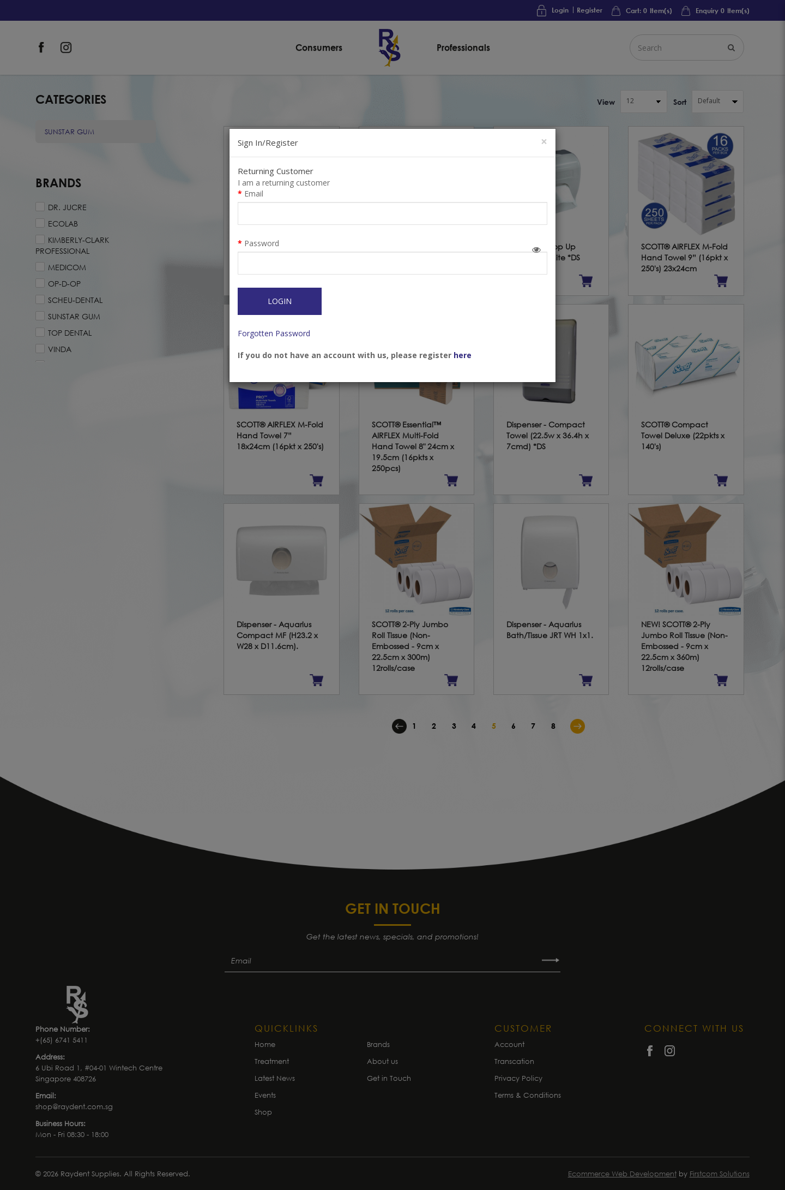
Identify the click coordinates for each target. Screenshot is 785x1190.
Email (253, 193)
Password (261, 243)
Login (280, 301)
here (463, 355)
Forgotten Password (274, 333)
